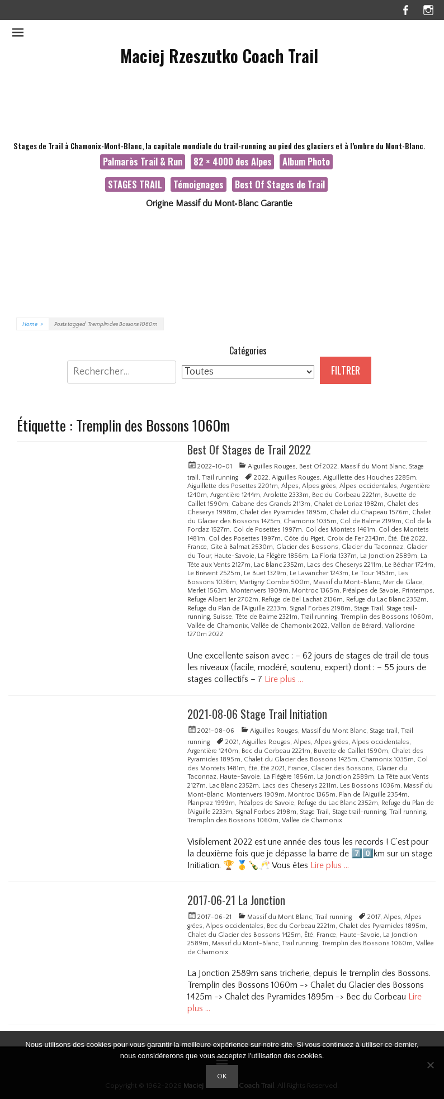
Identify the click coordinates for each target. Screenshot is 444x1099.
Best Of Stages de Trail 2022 (249, 449)
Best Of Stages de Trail (280, 184)
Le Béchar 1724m (409, 565)
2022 (261, 477)
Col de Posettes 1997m (267, 529)
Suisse (222, 616)
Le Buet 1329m (265, 573)
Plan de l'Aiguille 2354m (373, 794)
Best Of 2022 (318, 466)
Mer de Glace (402, 582)
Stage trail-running (359, 812)
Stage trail (384, 731)
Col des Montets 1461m (340, 529)
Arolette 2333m (286, 495)
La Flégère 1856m (283, 556)
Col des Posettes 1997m (245, 538)
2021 (232, 742)
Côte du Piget (304, 538)
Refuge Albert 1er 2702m (222, 599)
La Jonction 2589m (388, 556)
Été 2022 (413, 538)
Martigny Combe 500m (274, 582)
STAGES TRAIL (135, 184)
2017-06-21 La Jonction (236, 900)
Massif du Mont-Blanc (346, 582)
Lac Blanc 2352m (279, 565)
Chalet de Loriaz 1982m (349, 504)
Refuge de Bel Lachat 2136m (302, 599)
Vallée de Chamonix (217, 625)
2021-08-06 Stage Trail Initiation (257, 713)
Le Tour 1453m (373, 573)
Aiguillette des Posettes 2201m (232, 486)
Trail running (220, 477)
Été (392, 538)
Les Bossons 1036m (370, 785)
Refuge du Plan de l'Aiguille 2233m (236, 608)
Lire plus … (283, 679)
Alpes (290, 486)
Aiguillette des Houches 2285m (369, 477)
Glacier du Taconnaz (372, 547)
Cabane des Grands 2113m (271, 504)
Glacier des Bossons (307, 547)
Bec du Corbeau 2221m (346, 495)
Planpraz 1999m (211, 803)
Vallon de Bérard (356, 625)
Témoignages (198, 184)
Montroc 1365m (315, 590)
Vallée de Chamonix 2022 (289, 625)
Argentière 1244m (235, 495)
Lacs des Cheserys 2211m (344, 565)
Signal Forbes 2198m (320, 608)
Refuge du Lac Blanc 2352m (386, 599)
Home (32, 324)
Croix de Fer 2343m (356, 538)
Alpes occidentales (368, 486)
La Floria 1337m (334, 556)
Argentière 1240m (212, 751)
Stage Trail (368, 608)
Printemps (417, 590)
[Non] (430, 1064)
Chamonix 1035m (310, 521)
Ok (222, 1076)
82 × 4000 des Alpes (232, 161)
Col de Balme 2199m (371, 521)
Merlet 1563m (207, 590)
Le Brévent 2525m (213, 573)
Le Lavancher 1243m (319, 573)
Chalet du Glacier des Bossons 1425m (300, 759)
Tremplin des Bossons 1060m (386, 616)
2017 (373, 917)
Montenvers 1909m (259, 590)
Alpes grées (319, 486)
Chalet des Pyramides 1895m (283, 512)
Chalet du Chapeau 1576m (369, 512)
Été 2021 (273, 768)
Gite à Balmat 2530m (241, 547)
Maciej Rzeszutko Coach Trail (219, 55)
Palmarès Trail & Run (142, 161)
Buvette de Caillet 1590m (351, 751)
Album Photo (306, 161)
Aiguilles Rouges (272, 466)
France (197, 547)
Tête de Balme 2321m (266, 616)
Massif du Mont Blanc (373, 466)
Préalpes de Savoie (371, 590)
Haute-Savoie (234, 556)
